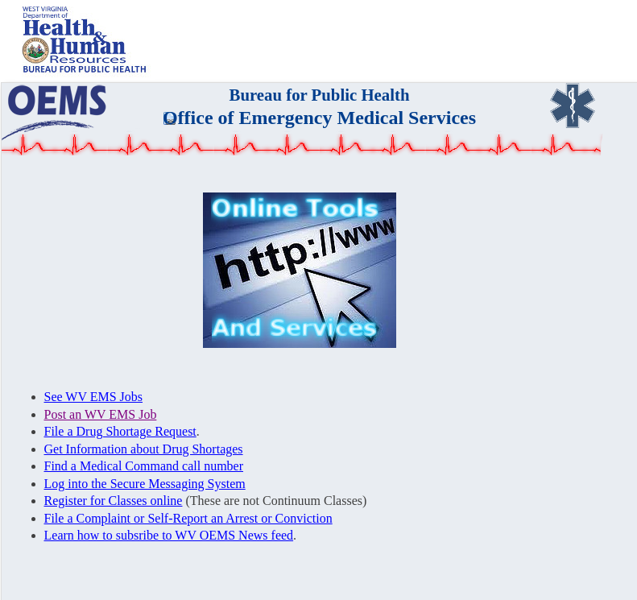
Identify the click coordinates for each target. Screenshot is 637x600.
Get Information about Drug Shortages (143, 449)
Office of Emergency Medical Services (319, 117)
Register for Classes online (113, 500)
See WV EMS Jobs (93, 396)
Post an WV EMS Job (100, 414)
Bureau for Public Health (320, 94)
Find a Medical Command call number (144, 466)
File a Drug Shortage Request (120, 431)
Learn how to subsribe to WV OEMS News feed (169, 535)
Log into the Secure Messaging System (145, 483)
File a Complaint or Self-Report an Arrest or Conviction (188, 518)
